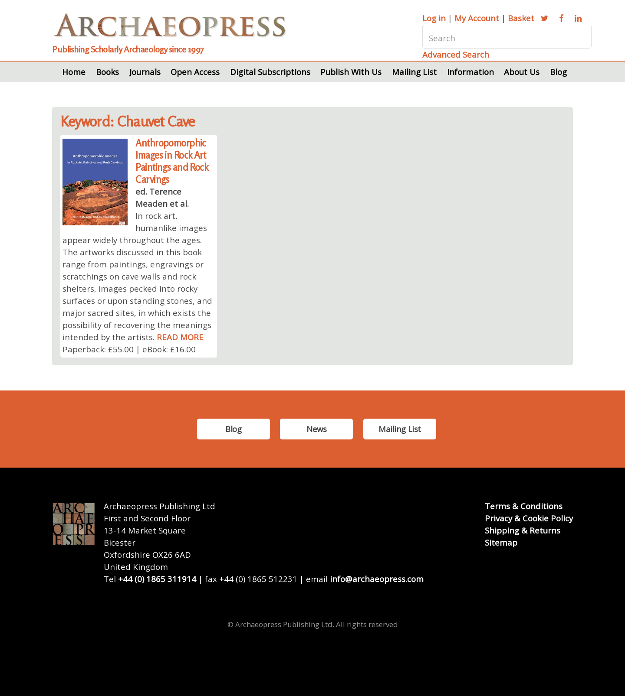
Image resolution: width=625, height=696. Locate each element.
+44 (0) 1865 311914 (157, 578)
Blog (558, 71)
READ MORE (180, 337)
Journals (145, 71)
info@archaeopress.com (377, 578)
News (316, 428)
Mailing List (414, 71)
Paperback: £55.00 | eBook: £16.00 (129, 349)
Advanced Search (455, 54)
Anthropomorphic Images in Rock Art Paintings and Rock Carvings (171, 161)
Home (74, 71)
